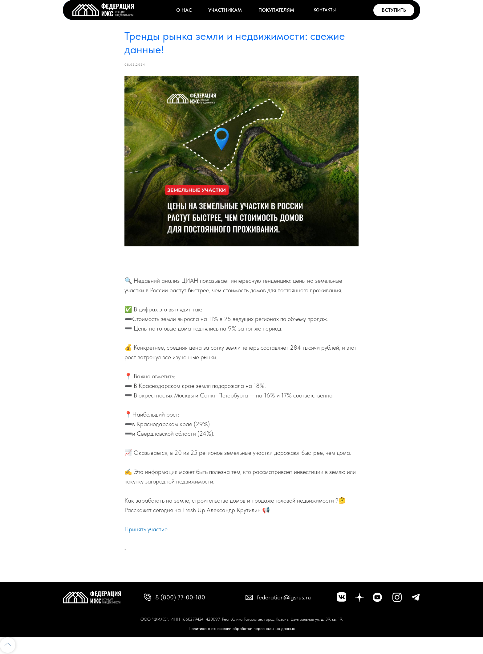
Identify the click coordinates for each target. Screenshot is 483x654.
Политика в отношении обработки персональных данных (242, 628)
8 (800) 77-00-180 (180, 597)
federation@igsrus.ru (284, 597)
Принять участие (146, 529)
